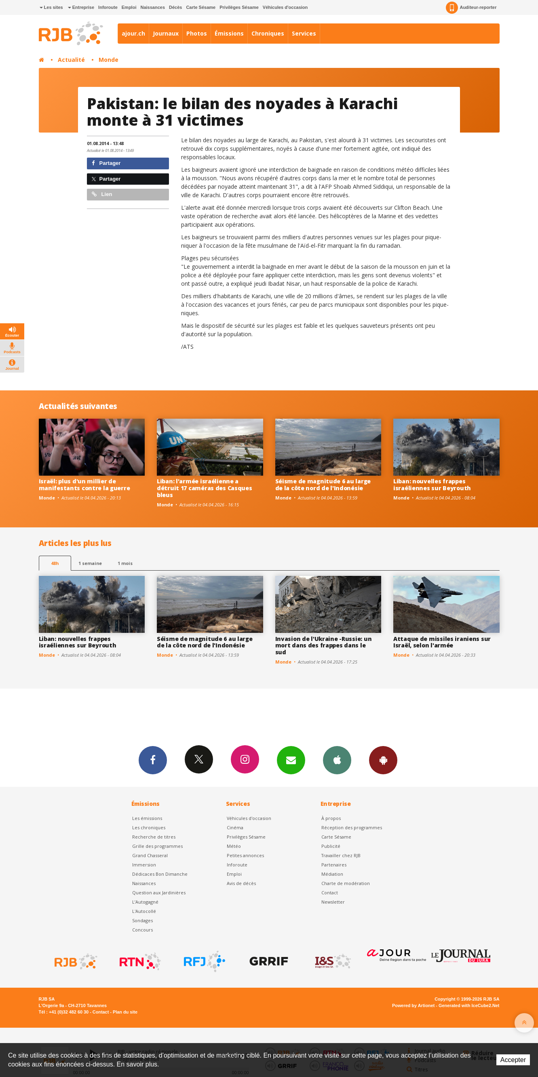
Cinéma (235, 827)
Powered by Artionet (413, 1005)
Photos (196, 33)
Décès (175, 7)
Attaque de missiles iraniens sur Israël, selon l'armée (442, 642)
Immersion (144, 864)
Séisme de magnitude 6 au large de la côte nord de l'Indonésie (323, 484)
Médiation (332, 874)
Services (304, 33)
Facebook (153, 760)
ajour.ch (133, 33)
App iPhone (337, 760)
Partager (106, 163)
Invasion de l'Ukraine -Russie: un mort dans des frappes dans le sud (323, 645)
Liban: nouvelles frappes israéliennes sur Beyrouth (432, 484)
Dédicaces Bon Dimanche (160, 874)
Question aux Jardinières (159, 892)
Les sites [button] (51, 7)
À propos (331, 818)
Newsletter (333, 901)
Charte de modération (345, 883)
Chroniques (267, 33)
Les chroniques (148, 827)
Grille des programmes (157, 846)
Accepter (513, 1059)
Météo (234, 846)
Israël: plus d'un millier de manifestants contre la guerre (84, 484)
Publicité (330, 846)
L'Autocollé (144, 911)
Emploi (129, 7)
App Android (383, 760)
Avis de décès (241, 883)
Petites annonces (245, 855)
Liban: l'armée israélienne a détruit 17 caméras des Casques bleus (204, 488)
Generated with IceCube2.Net (469, 1005)
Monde (108, 59)
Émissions (229, 33)
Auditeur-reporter (471, 8)
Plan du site (125, 1012)
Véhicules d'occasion (285, 7)
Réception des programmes (351, 827)
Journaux (166, 33)
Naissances (152, 7)
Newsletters (291, 760)
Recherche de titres (153, 836)
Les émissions (147, 818)
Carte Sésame (200, 7)
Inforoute (108, 7)
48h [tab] (55, 563)
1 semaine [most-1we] (90, 563)
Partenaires (333, 864)
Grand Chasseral (150, 855)
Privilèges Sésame (239, 7)
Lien (102, 194)
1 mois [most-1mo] (125, 563)
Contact (329, 892)
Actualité (71, 59)
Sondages (142, 920)
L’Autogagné (145, 901)
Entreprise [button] (81, 7)
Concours (142, 929)
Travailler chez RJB (341, 855)
